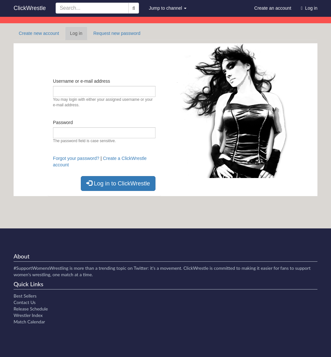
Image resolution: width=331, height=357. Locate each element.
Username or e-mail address (81, 81)
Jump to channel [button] (168, 8)
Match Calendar (29, 321)
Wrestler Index (28, 315)
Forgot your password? (76, 158)
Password (63, 122)
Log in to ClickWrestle (118, 183)
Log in (79, 35)
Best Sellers (25, 296)
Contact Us (25, 302)
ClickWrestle (30, 8)
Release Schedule (31, 308)
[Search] (133, 8)
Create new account (39, 33)
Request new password (117, 33)
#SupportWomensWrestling (41, 268)
